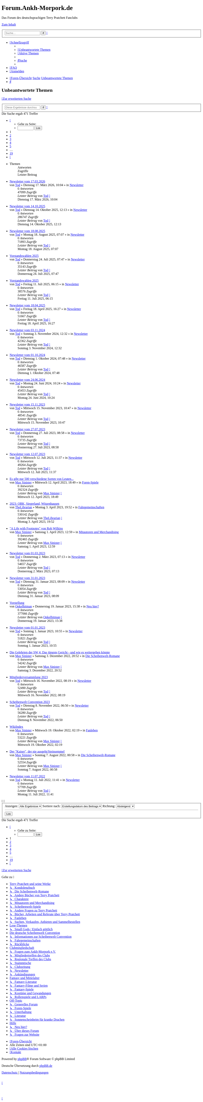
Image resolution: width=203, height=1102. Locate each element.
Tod (17, 185)
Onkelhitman (23, 606)
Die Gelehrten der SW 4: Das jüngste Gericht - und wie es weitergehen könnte (60, 652)
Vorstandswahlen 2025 (24, 255)
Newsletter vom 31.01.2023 (27, 578)
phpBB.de (45, 1065)
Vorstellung (17, 602)
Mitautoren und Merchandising (99, 532)
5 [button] (10, 146)
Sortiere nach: (72, 806)
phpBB (22, 1059)
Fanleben (92, 730)
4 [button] (10, 142)
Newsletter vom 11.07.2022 (27, 776)
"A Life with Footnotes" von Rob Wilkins (36, 528)
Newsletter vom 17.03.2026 (27, 181)
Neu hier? (92, 606)
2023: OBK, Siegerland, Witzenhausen (34, 503)
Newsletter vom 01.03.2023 (27, 553)
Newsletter (76, 185)
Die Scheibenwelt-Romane (102, 656)
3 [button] (10, 139)
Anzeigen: (23, 806)
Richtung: (119, 806)
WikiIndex (16, 726)
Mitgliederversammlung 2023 (29, 677)
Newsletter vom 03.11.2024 (27, 330)
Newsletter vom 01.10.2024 (27, 355)
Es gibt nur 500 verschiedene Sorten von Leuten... (42, 479)
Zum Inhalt (9, 24)
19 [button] (11, 153)
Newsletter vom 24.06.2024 (27, 379)
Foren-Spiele (90, 482)
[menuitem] (34, 49)
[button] (10, 120)
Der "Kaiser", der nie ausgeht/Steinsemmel (37, 751)
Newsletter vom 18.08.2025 (27, 231)
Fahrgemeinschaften (91, 507)
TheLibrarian (23, 507)
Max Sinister (23, 482)
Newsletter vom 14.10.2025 (27, 206)
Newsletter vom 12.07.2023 (27, 454)
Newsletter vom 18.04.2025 (27, 305)
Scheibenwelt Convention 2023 (30, 702)
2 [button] (10, 135)
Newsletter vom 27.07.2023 (27, 429)
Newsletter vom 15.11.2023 (27, 404)
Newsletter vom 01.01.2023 (27, 627)
